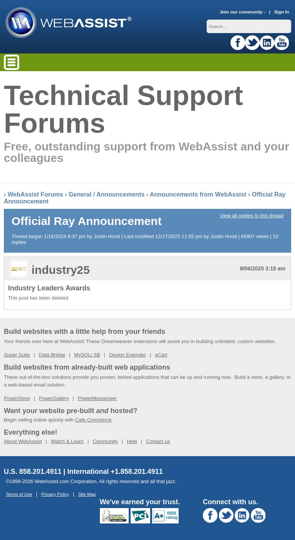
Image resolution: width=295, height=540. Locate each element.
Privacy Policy (55, 494)
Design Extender (127, 355)
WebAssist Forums (35, 194)
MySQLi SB (87, 355)
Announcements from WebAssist (198, 194)
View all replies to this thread (251, 215)
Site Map (87, 494)
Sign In (281, 11)
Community (105, 441)
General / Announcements (107, 194)
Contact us (158, 441)
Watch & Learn (67, 441)
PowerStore (17, 398)
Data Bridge (52, 355)
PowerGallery (54, 398)
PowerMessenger (97, 398)
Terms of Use (19, 494)
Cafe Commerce (93, 420)
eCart (161, 355)
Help (132, 441)
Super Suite (17, 355)
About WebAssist (23, 441)
